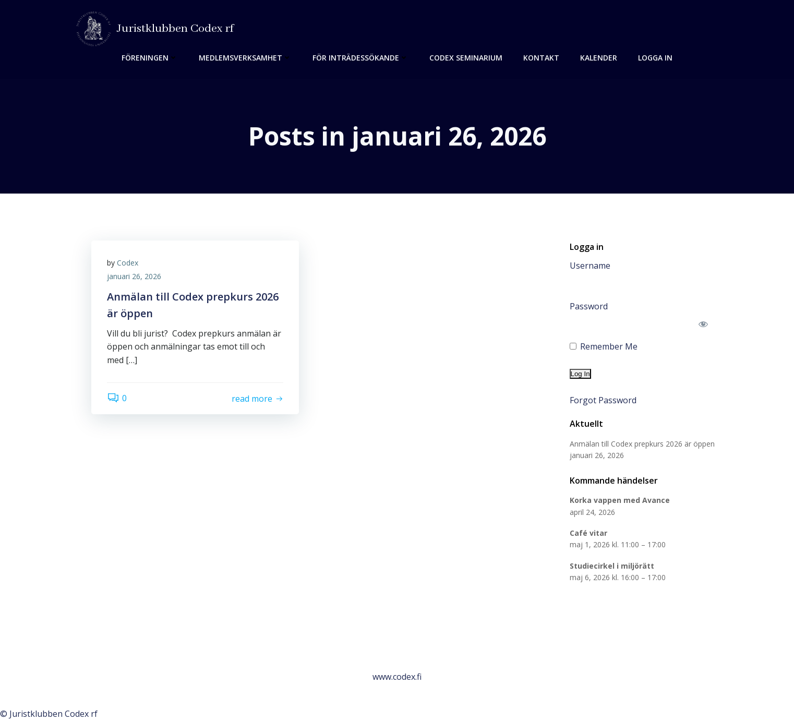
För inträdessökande (360, 58)
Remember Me (603, 346)
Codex (127, 263)
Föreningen (150, 58)
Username (590, 265)
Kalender (598, 58)
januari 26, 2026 (134, 276)
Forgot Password (603, 400)
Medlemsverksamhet (245, 58)
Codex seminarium (465, 58)
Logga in (655, 58)
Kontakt (541, 58)
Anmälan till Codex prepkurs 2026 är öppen (642, 444)
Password (589, 306)
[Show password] (703, 324)
